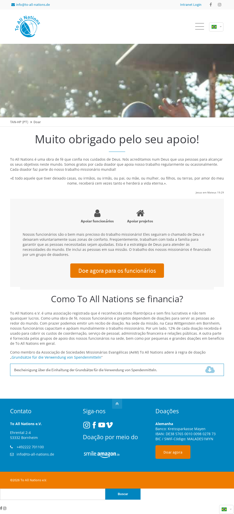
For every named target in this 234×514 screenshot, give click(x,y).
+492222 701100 (30, 446)
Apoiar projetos (140, 216)
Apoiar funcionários (97, 216)
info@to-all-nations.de (30, 4)
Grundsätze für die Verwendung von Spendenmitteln (56, 357)
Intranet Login (191, 4)
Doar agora (172, 452)
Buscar (123, 494)
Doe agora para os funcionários (117, 271)
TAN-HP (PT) (19, 122)
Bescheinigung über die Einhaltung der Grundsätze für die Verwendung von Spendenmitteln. (94, 369)
